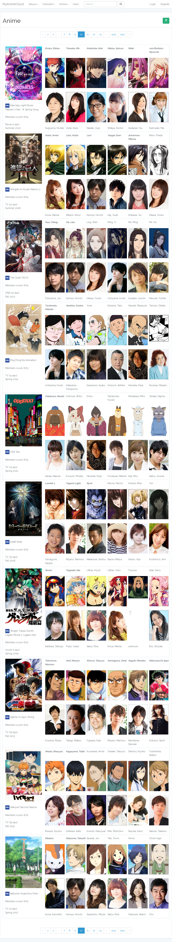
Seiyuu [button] (33, 4)
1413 (113, 34)
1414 (122, 34)
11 (88, 34)
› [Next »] (129, 34)
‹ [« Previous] (42, 34)
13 (100, 34)
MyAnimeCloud (13, 4)
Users (76, 4)
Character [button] (48, 4)
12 (94, 34)
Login (153, 4)
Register (165, 4)
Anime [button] (63, 4)
